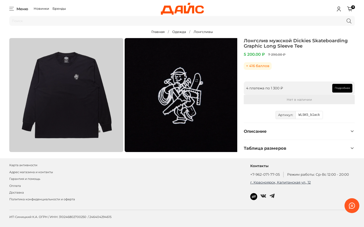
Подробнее (342, 88)
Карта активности (23, 165)
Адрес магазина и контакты (31, 172)
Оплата (15, 186)
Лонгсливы (203, 32)
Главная (158, 32)
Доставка (16, 192)
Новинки (41, 8)
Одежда (179, 32)
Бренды (59, 8)
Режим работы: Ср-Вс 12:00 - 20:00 (318, 174)
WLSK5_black (309, 115)
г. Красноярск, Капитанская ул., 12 (280, 182)
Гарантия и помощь (24, 179)
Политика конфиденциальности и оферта (42, 199)
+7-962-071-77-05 (265, 174)
